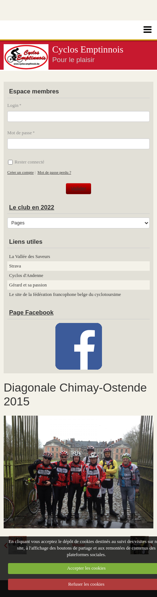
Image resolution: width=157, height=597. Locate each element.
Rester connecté (26, 162)
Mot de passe (19, 132)
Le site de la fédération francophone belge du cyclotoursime (65, 294)
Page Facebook (31, 312)
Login (13, 105)
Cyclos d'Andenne (26, 275)
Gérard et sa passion (28, 285)
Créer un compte (20, 172)
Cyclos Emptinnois (87, 49)
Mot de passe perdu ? (54, 172)
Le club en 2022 (31, 207)
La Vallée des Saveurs (29, 256)
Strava (15, 266)
